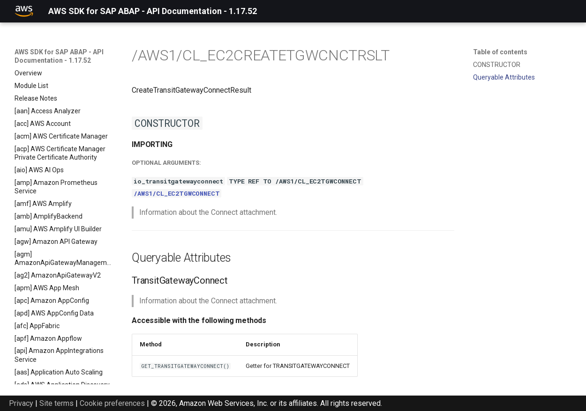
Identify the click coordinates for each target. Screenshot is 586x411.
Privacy (21, 403)
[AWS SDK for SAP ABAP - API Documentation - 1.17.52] (24, 11)
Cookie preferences (112, 403)
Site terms (56, 403)
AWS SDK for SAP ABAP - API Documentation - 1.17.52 (59, 56)
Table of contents (500, 52)
